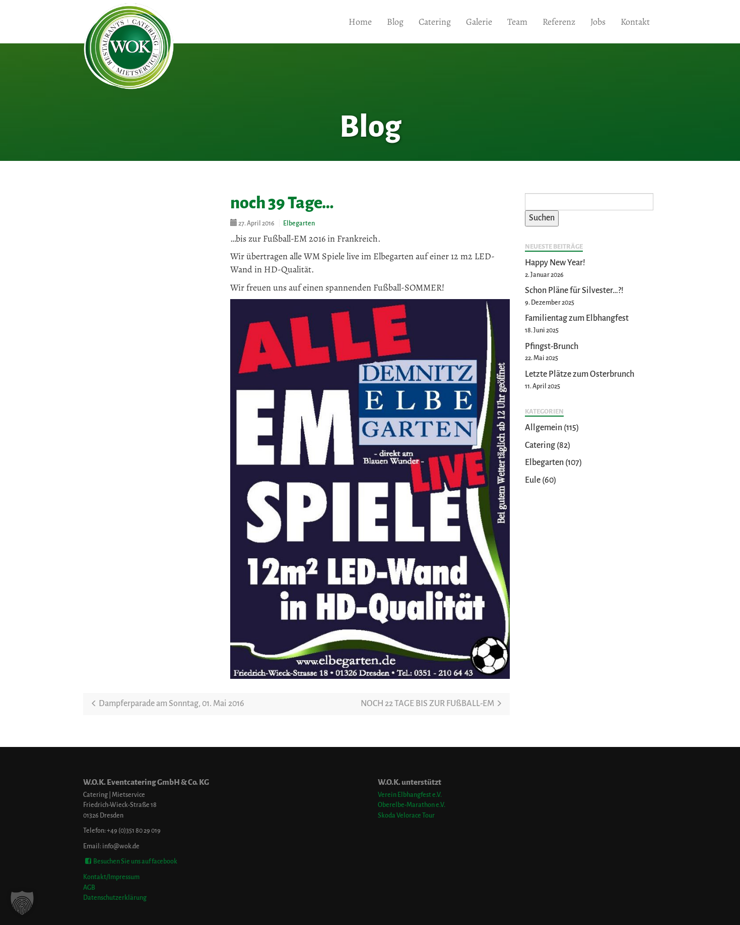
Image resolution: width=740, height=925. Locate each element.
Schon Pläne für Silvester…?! (574, 290)
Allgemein (543, 427)
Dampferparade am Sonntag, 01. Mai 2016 (167, 703)
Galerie (479, 22)
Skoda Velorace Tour (406, 815)
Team (517, 22)
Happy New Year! (555, 262)
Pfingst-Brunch (551, 346)
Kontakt (635, 22)
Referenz (559, 22)
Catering (435, 22)
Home (360, 22)
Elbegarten (299, 223)
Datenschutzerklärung (115, 897)
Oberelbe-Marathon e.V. (411, 804)
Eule (533, 480)
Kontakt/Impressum (111, 877)
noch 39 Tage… (282, 203)
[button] (22, 903)
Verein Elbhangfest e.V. (410, 794)
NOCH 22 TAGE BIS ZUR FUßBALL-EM (431, 703)
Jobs (598, 22)
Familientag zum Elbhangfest (577, 318)
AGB (89, 887)
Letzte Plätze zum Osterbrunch (579, 374)
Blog (395, 22)
